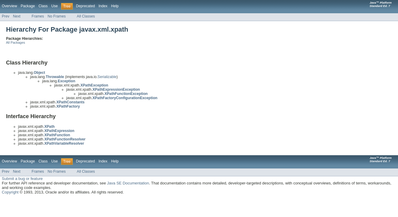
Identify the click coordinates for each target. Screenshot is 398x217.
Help (115, 6)
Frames (38, 16)
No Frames (57, 16)
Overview (9, 6)
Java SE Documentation (128, 183)
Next (16, 16)
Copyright (10, 192)
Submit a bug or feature (22, 178)
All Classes (86, 16)
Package (28, 6)
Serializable (106, 77)
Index (102, 6)
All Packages (15, 42)
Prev (5, 16)
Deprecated (85, 6)
